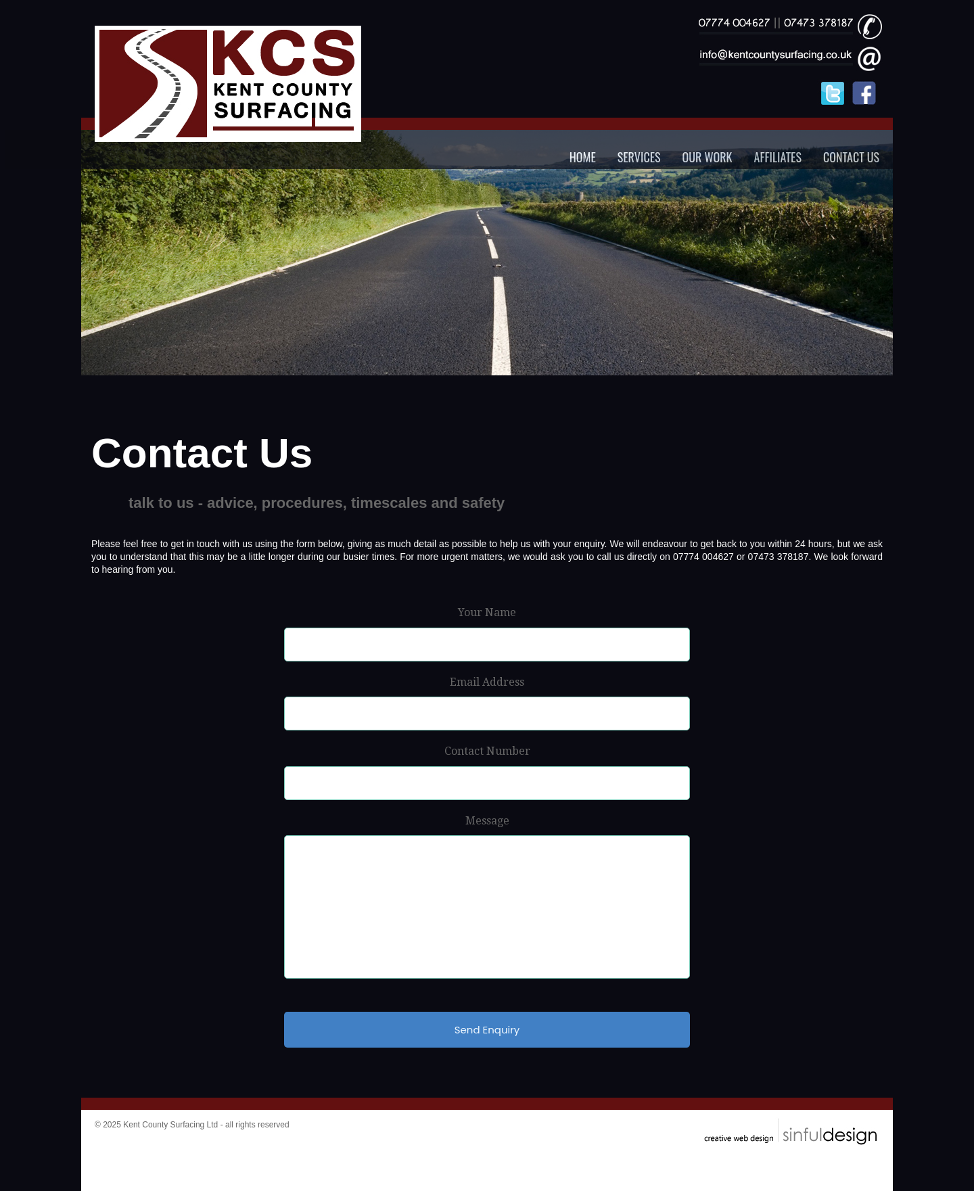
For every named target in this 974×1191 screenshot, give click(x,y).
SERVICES (639, 157)
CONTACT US (851, 157)
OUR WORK (707, 157)
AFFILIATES (778, 157)
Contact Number (487, 751)
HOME (583, 157)
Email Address (487, 682)
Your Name (487, 612)
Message (487, 820)
